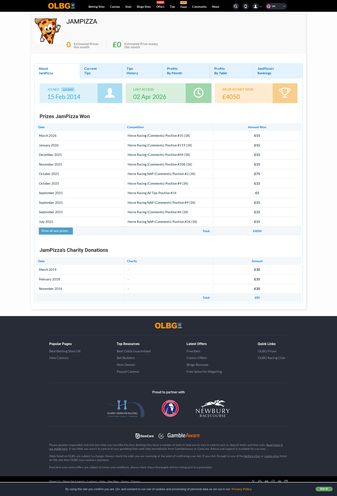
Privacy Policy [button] (241, 489)
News (215, 6)
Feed (183, 5)
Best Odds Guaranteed (134, 351)
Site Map (112, 481)
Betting (97, 6)
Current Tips (90, 70)
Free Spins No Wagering (204, 371)
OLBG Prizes (267, 351)
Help (102, 481)
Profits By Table (220, 70)
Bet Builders (126, 358)
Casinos (115, 6)
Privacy (135, 481)
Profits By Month (174, 70)
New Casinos (59, 358)
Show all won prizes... (55, 231)
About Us (55, 481)
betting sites (252, 456)
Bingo (144, 6)
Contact (92, 481)
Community (199, 6)
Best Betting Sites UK (65, 351)
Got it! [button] (324, 488)
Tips (172, 6)
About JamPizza (46, 70)
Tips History (132, 70)
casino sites (271, 456)
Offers (160, 5)
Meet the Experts (74, 481)
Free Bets (194, 351)
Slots (128, 6)
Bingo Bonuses (197, 364)
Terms (125, 481)
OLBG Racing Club (271, 358)
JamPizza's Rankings (265, 70)
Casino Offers (197, 358)
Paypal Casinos (128, 371)
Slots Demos (126, 364)
